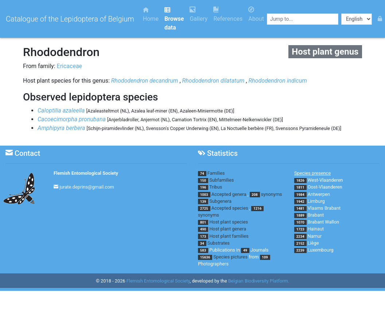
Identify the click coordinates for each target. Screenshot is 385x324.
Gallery (198, 14)
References (227, 14)
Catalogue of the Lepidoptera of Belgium (70, 19)
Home (151, 14)
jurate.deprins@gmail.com (86, 187)
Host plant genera (227, 229)
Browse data (174, 19)
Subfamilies (221, 180)
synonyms (271, 194)
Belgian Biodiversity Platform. (258, 281)
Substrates (218, 243)
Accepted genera (228, 194)
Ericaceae (69, 66)
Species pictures (230, 257)
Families (216, 173)
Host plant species (228, 222)
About (256, 14)
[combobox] (302, 19)
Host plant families (228, 236)
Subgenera (220, 201)
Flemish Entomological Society (86, 173)
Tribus (215, 187)
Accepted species (229, 208)
